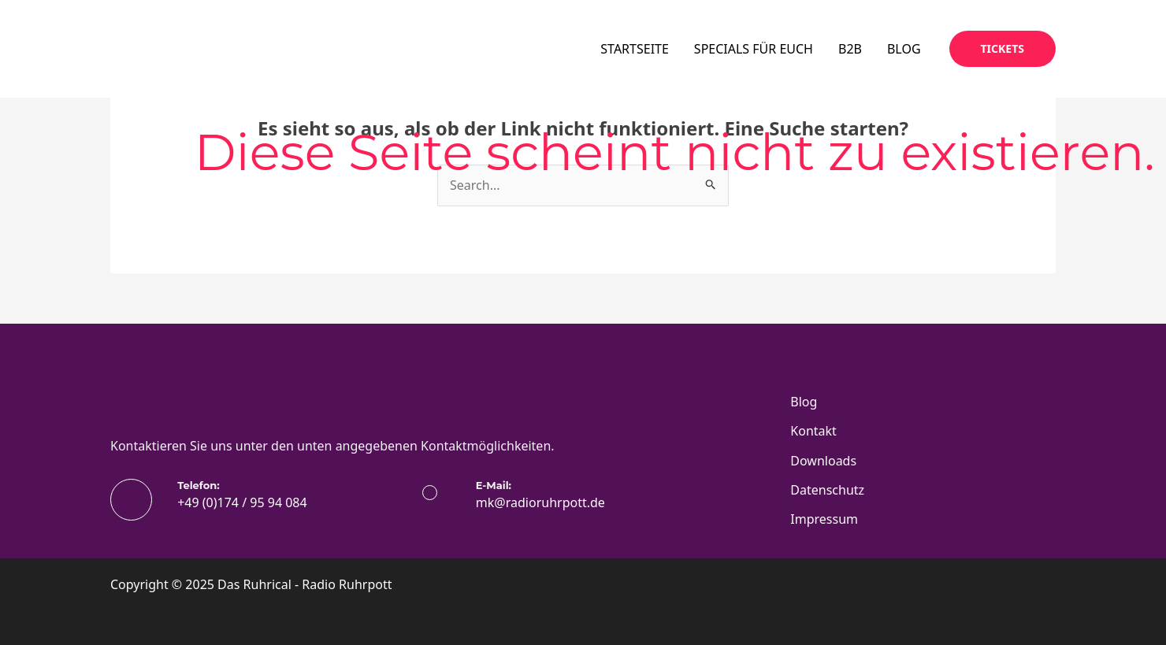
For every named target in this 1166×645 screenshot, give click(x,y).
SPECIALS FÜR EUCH (753, 48)
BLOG (904, 48)
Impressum (824, 519)
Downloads (823, 460)
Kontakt (813, 430)
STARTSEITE (634, 48)
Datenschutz (827, 490)
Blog (803, 401)
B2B (850, 48)
